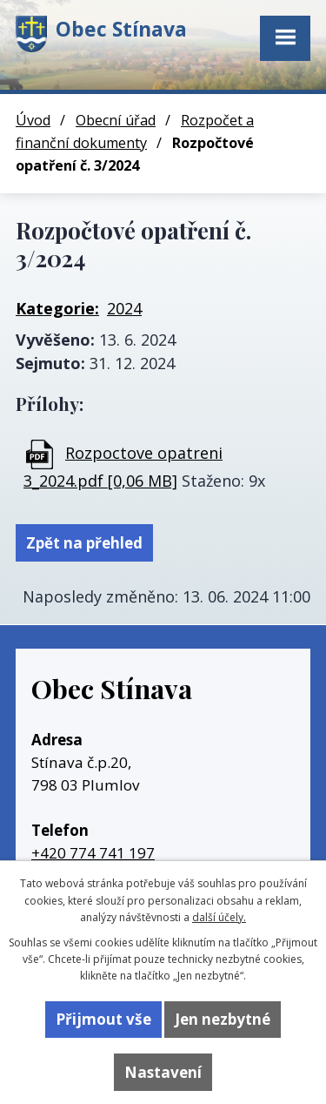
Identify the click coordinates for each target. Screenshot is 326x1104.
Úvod (33, 120)
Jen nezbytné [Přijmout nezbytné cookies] (222, 1019)
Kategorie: (57, 308)
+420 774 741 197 (93, 853)
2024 (124, 308)
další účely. (219, 917)
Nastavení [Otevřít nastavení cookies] (163, 1072)
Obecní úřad (116, 120)
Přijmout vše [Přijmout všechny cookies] (103, 1019)
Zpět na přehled (84, 543)
